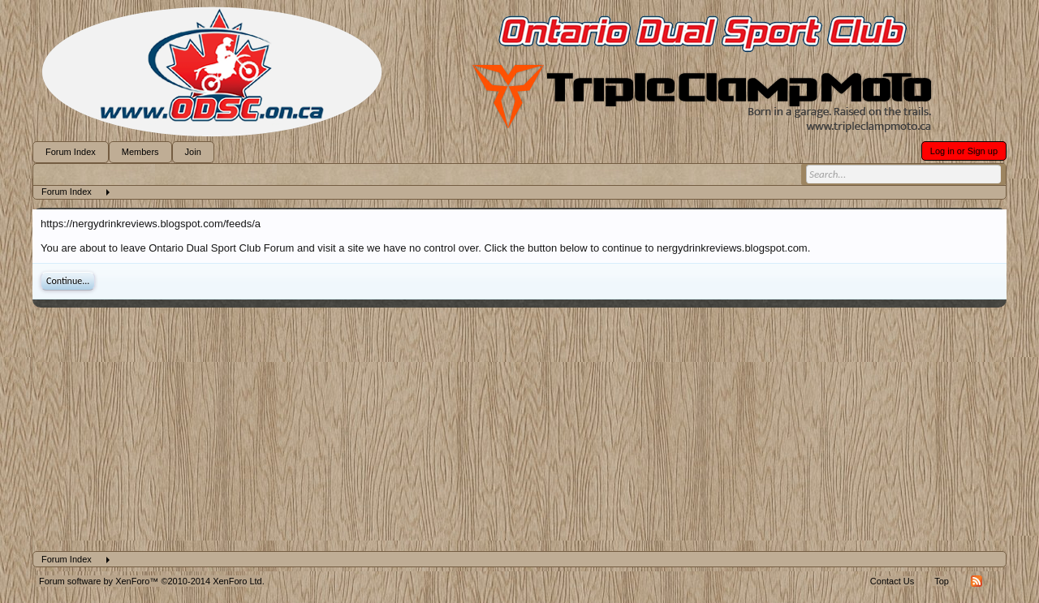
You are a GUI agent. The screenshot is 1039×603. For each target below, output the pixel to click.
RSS (976, 581)
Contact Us (892, 581)
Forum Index (70, 152)
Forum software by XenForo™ (152, 581)
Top (941, 581)
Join (193, 152)
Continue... (67, 280)
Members (140, 152)
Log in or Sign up (964, 151)
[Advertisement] (519, 429)
